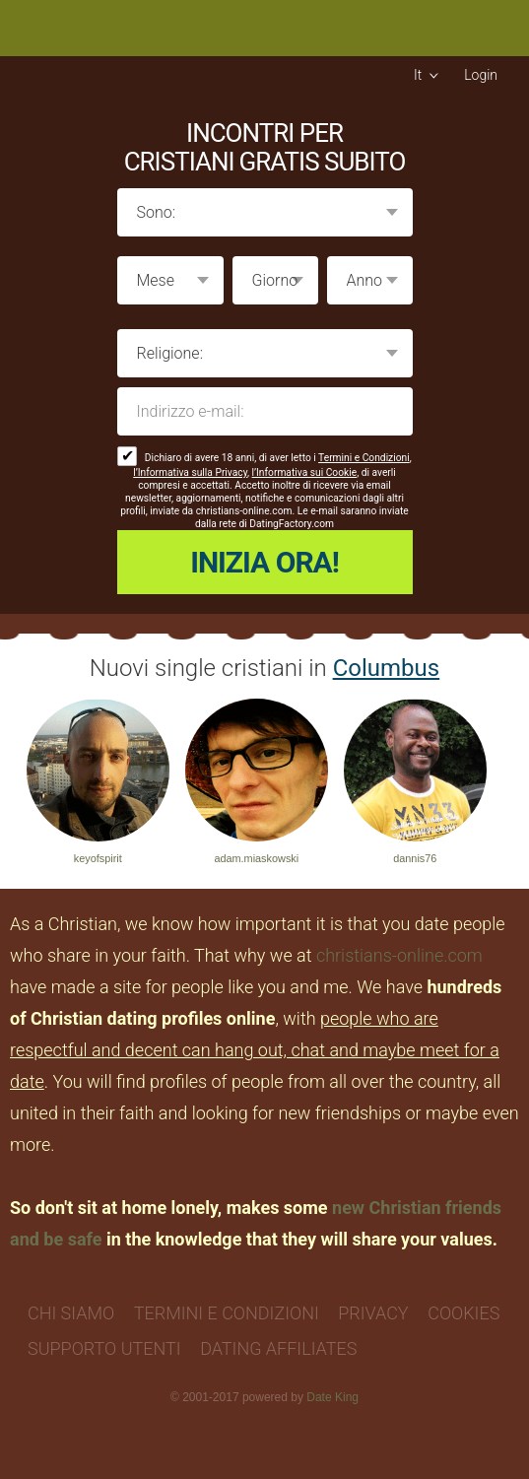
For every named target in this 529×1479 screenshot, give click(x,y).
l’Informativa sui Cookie (305, 472)
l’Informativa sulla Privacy (190, 472)
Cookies (463, 1313)
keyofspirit (98, 858)
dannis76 (414, 858)
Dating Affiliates (278, 1348)
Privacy (373, 1313)
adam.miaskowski (256, 858)
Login (480, 75)
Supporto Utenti (104, 1348)
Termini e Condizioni (364, 457)
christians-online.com (399, 955)
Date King (332, 1397)
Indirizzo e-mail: (265, 411)
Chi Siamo (71, 1313)
